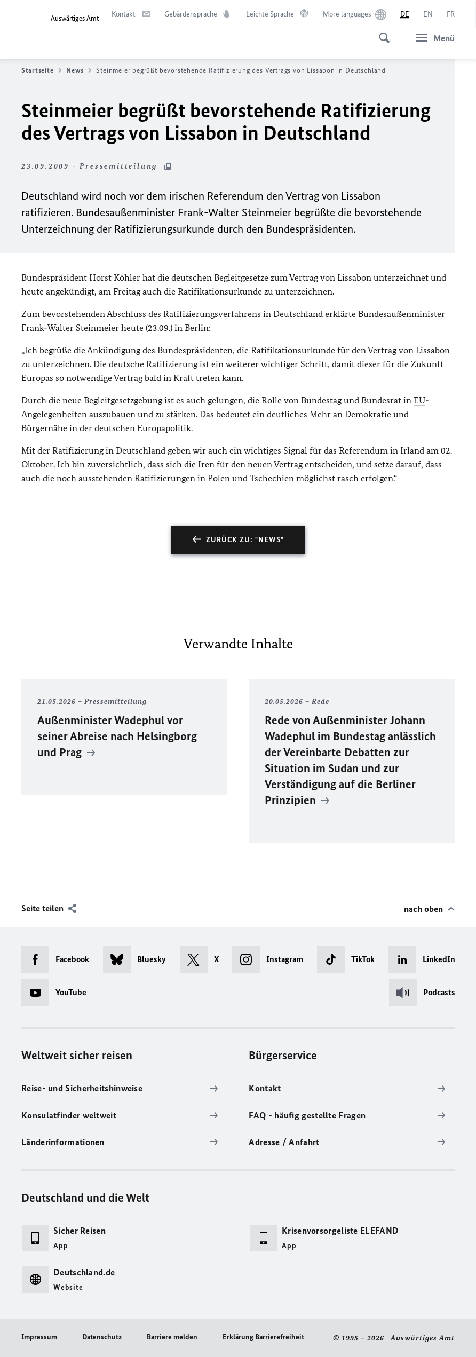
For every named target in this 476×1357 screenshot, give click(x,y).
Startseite (41, 70)
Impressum (39, 1337)
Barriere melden (172, 1337)
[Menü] (432, 38)
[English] (428, 14)
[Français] (451, 14)
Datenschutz (102, 1337)
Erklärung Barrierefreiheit (263, 1337)
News (78, 70)
